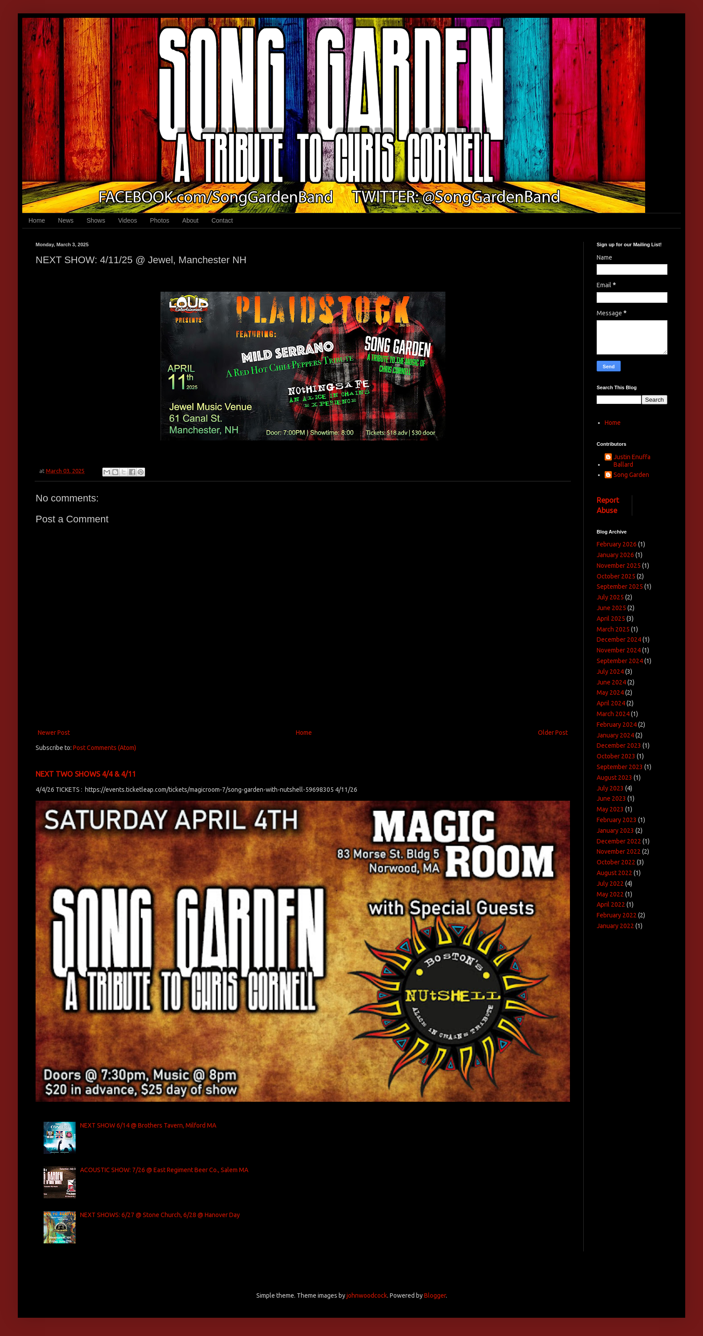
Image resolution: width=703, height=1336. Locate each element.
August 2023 (614, 777)
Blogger (435, 1295)
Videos (127, 220)
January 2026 (615, 554)
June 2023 (611, 798)
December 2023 (619, 745)
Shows (95, 220)
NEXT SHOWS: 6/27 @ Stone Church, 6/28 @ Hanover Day (160, 1214)
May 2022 (610, 894)
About (190, 220)
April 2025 (611, 618)
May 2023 (610, 809)
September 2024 (620, 660)
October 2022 (616, 862)
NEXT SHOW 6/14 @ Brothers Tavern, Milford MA (148, 1125)
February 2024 (617, 724)
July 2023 (610, 788)
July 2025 (610, 597)
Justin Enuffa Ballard (632, 460)
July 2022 (610, 883)
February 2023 (617, 819)
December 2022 (619, 841)
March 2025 (613, 629)
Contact (222, 220)
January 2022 (615, 925)
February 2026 (617, 544)
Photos (160, 220)
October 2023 (616, 756)
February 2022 (617, 915)
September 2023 (620, 766)
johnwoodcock (367, 1295)
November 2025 (619, 565)
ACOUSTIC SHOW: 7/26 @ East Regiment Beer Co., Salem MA (164, 1169)
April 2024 (611, 703)
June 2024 (611, 682)
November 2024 (619, 650)
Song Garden (631, 474)
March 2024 (613, 713)
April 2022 (611, 904)
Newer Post (54, 732)
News (65, 220)
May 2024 (610, 692)
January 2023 (615, 830)
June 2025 (611, 607)
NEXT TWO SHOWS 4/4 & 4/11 (86, 774)
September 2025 (620, 586)
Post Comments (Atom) (104, 747)
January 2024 (615, 735)
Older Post (553, 732)
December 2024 (619, 639)
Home (36, 220)
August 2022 (614, 872)
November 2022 (619, 851)
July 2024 (610, 671)
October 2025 (616, 576)
